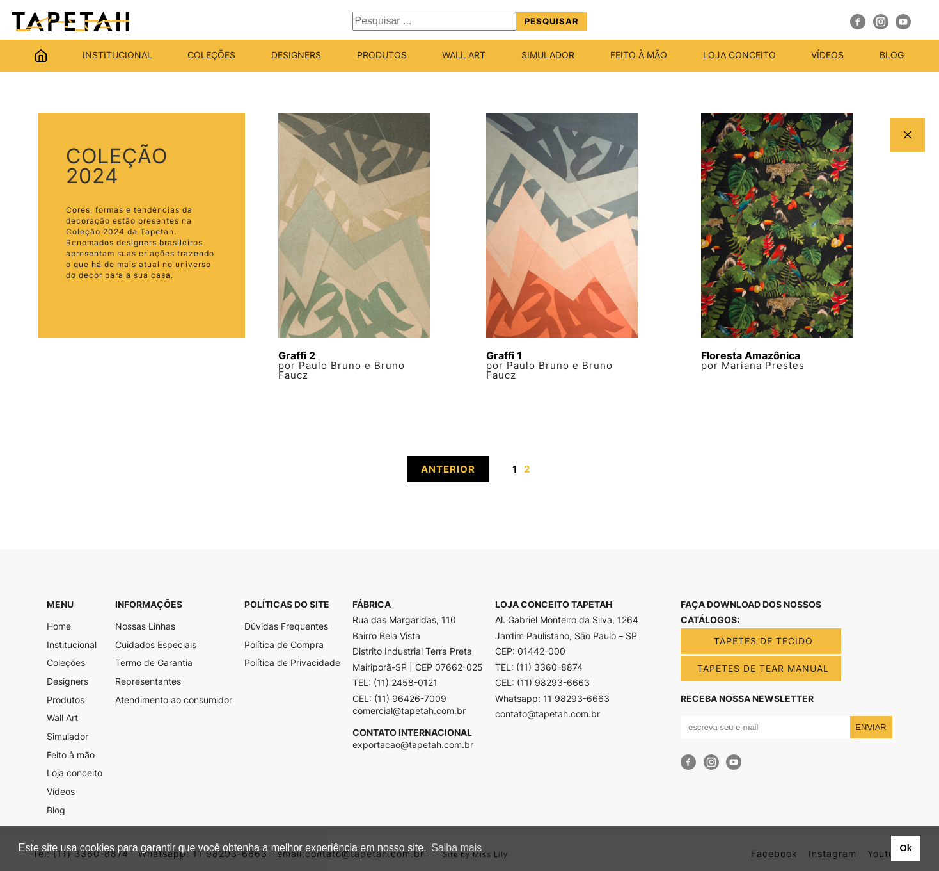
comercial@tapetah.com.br (409, 710)
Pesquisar (552, 21)
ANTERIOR (448, 469)
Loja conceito (739, 55)
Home (41, 55)
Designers (296, 55)
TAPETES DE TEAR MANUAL (763, 668)
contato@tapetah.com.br (547, 713)
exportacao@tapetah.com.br (412, 744)
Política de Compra (284, 644)
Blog (892, 55)
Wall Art (463, 55)
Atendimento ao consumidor (173, 700)
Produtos (382, 55)
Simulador (547, 55)
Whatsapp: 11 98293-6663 (552, 698)
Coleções (211, 55)
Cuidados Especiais (155, 644)
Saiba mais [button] (456, 847)
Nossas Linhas (145, 626)
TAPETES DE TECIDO (763, 640)
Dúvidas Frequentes (286, 626)
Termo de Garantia (154, 662)
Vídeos (827, 55)
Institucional (117, 55)
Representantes (148, 681)
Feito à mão (638, 55)
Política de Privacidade (292, 662)
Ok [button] (905, 848)
